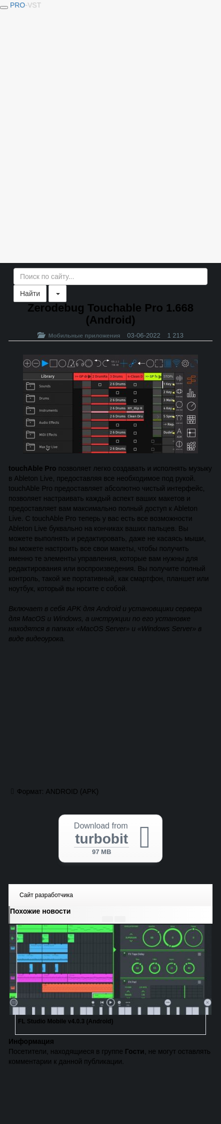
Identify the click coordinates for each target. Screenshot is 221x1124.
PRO (25, 5)
